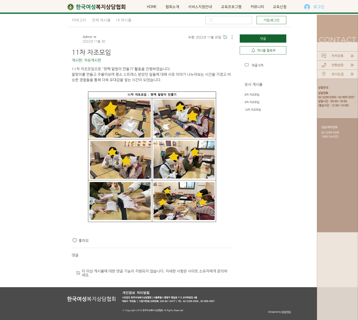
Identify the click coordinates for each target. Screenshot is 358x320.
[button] (172, 7)
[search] (228, 20)
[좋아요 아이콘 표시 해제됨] (75, 240)
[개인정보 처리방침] (136, 292)
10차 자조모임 (253, 109)
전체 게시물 (101, 20)
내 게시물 (124, 20)
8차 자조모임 (252, 94)
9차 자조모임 (252, 102)
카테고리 (79, 20)
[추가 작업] (229, 37)
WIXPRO (286, 312)
